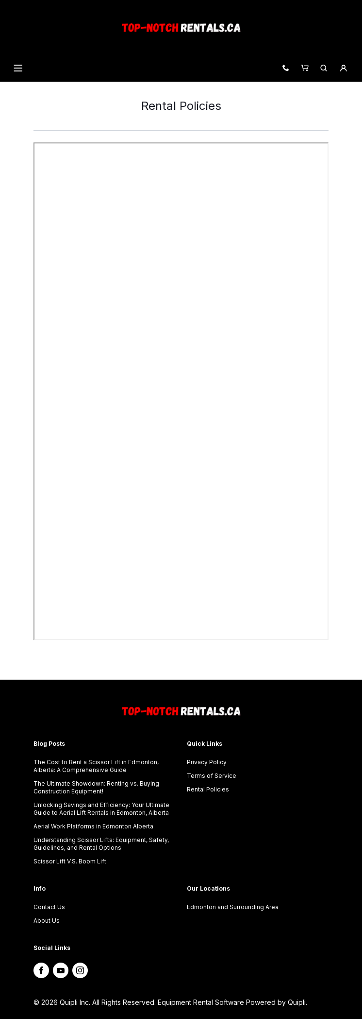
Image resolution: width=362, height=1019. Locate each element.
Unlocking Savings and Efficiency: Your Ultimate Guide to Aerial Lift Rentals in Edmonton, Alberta (101, 808)
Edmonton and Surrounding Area (233, 907)
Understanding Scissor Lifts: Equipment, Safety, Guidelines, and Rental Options (101, 843)
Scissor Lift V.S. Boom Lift (69, 861)
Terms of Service (211, 775)
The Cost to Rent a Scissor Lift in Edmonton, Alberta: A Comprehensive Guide (96, 765)
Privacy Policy (207, 762)
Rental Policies (208, 789)
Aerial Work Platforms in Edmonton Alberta (93, 826)
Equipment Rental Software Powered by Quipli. (232, 1002)
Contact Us (49, 907)
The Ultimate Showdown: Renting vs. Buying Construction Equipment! (96, 787)
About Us (46, 920)
